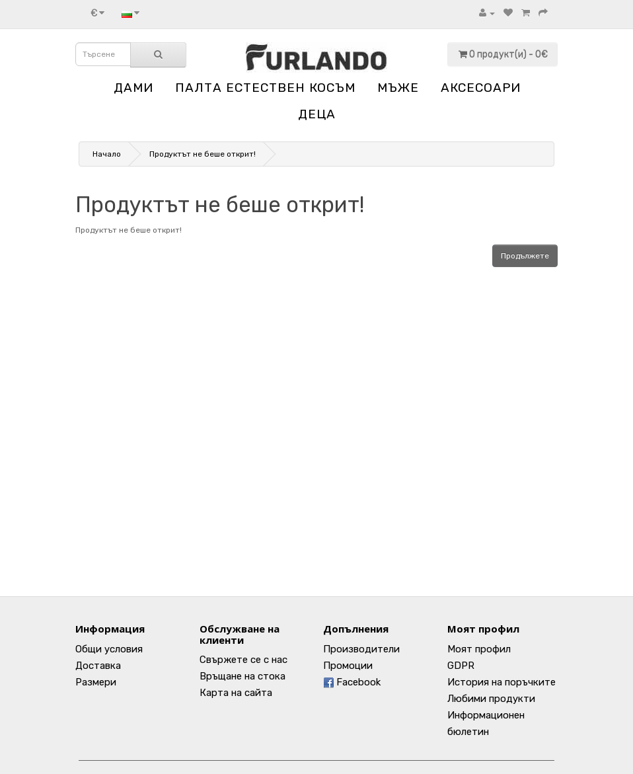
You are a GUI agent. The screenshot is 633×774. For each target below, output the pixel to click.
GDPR (460, 666)
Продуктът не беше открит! (202, 154)
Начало (107, 154)
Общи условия (109, 649)
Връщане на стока (242, 676)
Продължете (525, 255)
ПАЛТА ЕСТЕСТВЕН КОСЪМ (265, 87)
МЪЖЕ (398, 87)
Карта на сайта (236, 693)
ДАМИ (133, 87)
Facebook (352, 682)
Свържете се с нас (243, 660)
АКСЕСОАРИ (481, 87)
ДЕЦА (317, 114)
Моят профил (479, 649)
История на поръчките (501, 682)
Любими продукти (491, 699)
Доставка (98, 666)
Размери (95, 682)
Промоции (348, 666)
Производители (361, 649)
